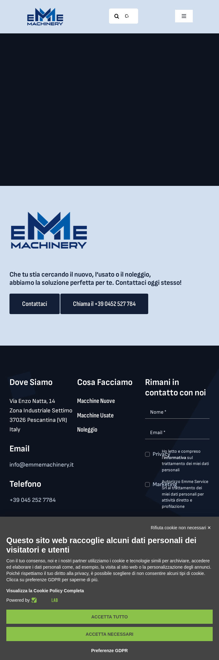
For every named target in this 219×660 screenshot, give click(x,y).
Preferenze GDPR (109, 650)
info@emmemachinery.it (41, 464)
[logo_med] (45, 10)
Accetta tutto (109, 616)
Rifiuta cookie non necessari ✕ (181, 527)
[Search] (117, 16)
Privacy (161, 454)
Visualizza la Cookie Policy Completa (45, 590)
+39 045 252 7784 (32, 500)
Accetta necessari (109, 634)
